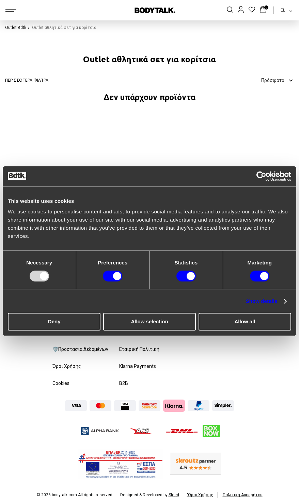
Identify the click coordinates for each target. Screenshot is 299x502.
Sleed (174, 494)
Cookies (60, 383)
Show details (262, 301)
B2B (123, 383)
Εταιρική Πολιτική (139, 349)
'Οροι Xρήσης (200, 494)
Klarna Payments (137, 366)
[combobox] (280, 10)
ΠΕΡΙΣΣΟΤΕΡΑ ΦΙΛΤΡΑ (26, 80)
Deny (54, 321)
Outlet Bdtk (15, 27)
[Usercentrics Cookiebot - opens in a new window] (261, 176)
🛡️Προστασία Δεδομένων (80, 349)
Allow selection (149, 321)
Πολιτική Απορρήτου (243, 494)
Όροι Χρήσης (66, 366)
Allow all (244, 321)
